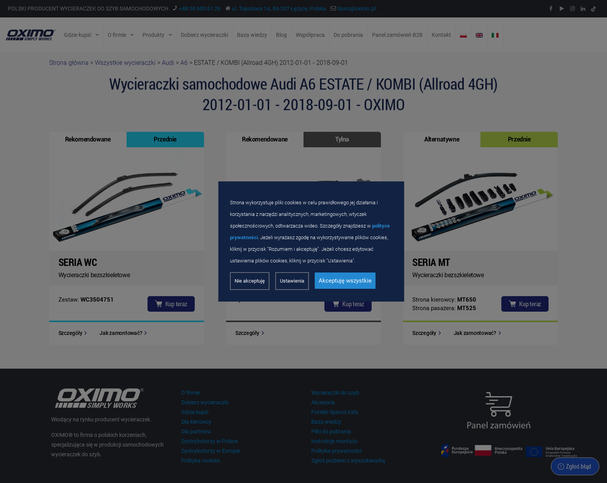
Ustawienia (292, 281)
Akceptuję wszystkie (345, 280)
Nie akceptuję (250, 281)
